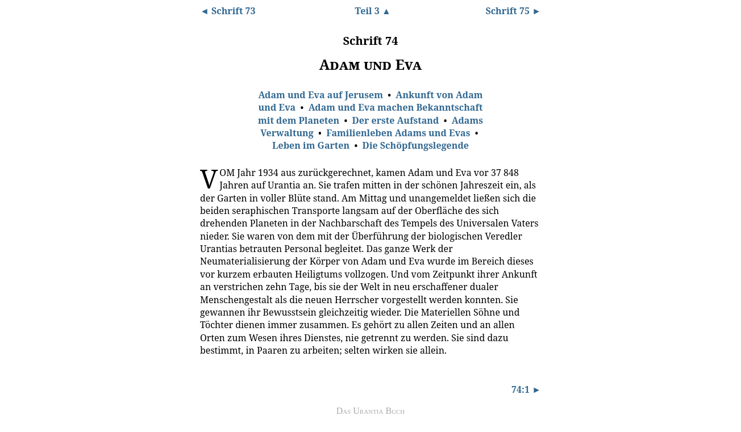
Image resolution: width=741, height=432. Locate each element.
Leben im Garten (310, 145)
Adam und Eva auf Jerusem (320, 95)
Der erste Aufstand (395, 120)
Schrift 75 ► (513, 11)
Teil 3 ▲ (372, 11)
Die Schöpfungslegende (416, 145)
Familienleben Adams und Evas (398, 133)
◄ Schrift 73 (228, 11)
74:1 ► (526, 389)
